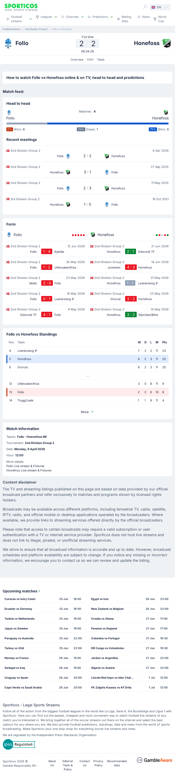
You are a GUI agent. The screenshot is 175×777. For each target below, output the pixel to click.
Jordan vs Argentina (104, 658)
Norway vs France (16, 658)
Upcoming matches (22, 591)
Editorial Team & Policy (67, 765)
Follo (10, 118)
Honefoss (160, 118)
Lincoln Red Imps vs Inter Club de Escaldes (114, 677)
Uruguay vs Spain (16, 677)
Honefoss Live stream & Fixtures (28, 470)
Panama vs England (104, 628)
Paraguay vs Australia (19, 638)
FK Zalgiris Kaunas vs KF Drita (111, 687)
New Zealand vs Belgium (107, 608)
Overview (77, 59)
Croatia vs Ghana (102, 618)
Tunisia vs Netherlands (20, 618)
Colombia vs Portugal (105, 638)
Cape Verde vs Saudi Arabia (23, 687)
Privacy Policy (98, 763)
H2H (90, 59)
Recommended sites (117, 763)
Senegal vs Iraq (15, 667)
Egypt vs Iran (99, 599)
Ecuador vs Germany (18, 608)
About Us (52, 763)
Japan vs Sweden (16, 628)
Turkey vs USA (14, 648)
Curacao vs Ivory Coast (20, 599)
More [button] (87, 412)
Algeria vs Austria (103, 667)
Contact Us (85, 763)
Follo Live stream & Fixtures (25, 466)
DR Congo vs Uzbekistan (107, 648)
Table (100, 59)
